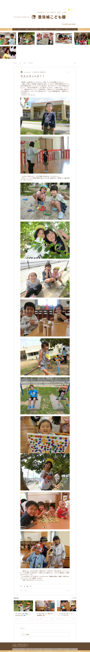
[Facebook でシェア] (21, 586)
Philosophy (31, 63)
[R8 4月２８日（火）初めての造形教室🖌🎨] (45, 605)
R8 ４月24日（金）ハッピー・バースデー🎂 (66, 614)
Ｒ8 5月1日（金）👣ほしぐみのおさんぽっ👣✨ (22, 614)
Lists (20, 63)
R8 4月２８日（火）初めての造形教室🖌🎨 (45, 614)
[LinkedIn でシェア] (27, 586)
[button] (74, 62)
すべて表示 (74, 598)
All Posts (15, 63)
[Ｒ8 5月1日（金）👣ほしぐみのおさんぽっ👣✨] (23, 605)
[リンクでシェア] (30, 586)
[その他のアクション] (69, 72)
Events (25, 63)
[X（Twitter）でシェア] (24, 586)
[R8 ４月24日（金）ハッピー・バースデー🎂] (66, 605)
